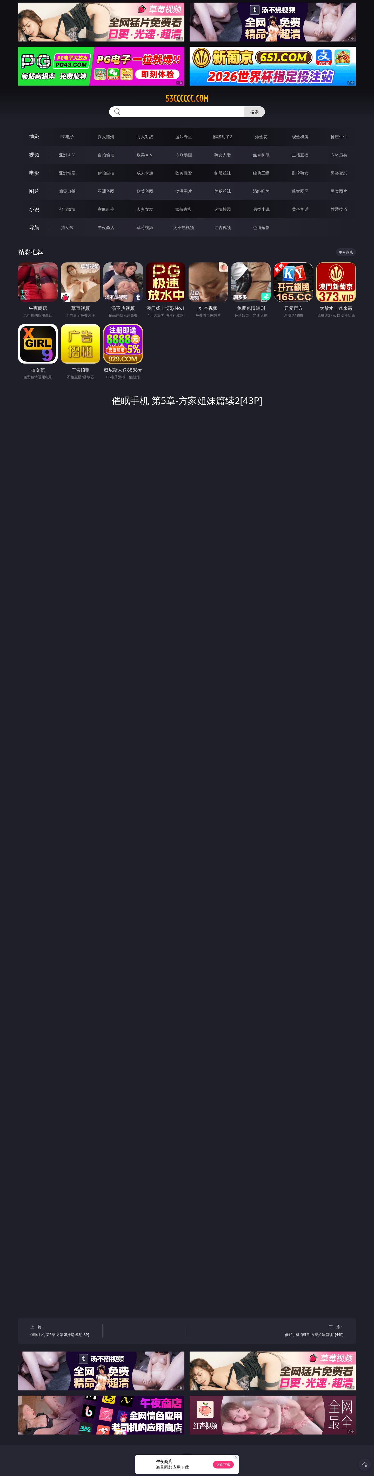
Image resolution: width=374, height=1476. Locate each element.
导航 (34, 227)
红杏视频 (222, 227)
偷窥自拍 (67, 191)
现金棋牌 (300, 137)
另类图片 (339, 191)
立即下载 (223, 1464)
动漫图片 (183, 191)
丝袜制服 (261, 155)
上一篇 (64, 1331)
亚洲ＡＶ (67, 155)
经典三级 (261, 173)
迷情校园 (222, 209)
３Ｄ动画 (183, 155)
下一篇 (309, 1331)
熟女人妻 (222, 155)
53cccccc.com (187, 98)
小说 (34, 209)
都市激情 (67, 209)
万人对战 (145, 137)
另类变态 (339, 173)
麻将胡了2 (222, 137)
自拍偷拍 (106, 155)
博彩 (34, 136)
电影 (34, 172)
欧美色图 (145, 191)
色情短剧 (261, 227)
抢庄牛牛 (339, 137)
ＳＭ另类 (339, 155)
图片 (34, 190)
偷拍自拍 (106, 173)
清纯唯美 (261, 191)
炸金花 (261, 137)
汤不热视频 (183, 227)
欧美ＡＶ (145, 155)
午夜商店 (106, 227)
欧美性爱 (183, 173)
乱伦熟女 (300, 173)
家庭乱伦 (106, 209)
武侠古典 (183, 209)
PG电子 (67, 137)
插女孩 (67, 227)
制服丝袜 (222, 173)
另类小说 (261, 209)
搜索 (254, 112)
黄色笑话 (300, 209)
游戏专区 (183, 137)
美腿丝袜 (222, 191)
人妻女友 (145, 209)
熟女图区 (300, 191)
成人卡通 (145, 173)
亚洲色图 (106, 191)
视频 (34, 154)
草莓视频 (145, 227)
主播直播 (300, 155)
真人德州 (106, 137)
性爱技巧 (339, 209)
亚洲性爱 (67, 173)
